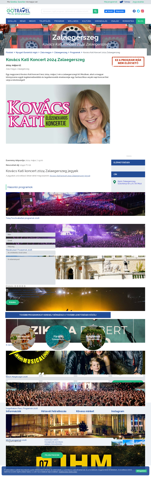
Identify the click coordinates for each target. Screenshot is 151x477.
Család (115, 21)
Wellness (73, 21)
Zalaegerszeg (60, 52)
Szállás (12, 21)
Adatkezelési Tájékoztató (29, 296)
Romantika (128, 21)
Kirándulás (101, 21)
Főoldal (9, 52)
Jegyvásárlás (138, 2)
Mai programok (110, 2)
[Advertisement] (129, 119)
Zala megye (45, 52)
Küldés (12, 302)
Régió (23, 21)
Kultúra (86, 21)
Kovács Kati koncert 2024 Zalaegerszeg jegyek (70, 176)
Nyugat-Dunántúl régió (27, 52)
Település (44, 21)
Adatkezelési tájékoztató (68, 472)
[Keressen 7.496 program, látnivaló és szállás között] (67, 11)
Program (59, 21)
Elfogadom (141, 471)
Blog (140, 21)
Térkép (125, 2)
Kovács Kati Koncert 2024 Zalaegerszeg (50, 59)
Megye (32, 21)
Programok (75, 52)
